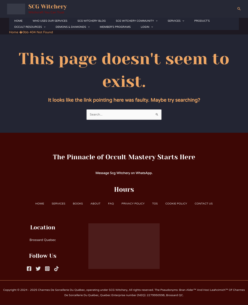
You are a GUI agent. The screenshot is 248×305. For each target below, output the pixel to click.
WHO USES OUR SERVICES (50, 20)
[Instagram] (47, 268)
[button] (239, 9)
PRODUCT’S (202, 20)
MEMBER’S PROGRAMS (115, 27)
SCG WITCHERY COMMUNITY (137, 21)
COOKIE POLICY (178, 203)
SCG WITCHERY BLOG (91, 20)
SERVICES (176, 21)
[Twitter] (38, 268)
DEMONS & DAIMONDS (73, 27)
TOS (156, 203)
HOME (18, 20)
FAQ (111, 203)
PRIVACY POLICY (133, 203)
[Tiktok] (56, 268)
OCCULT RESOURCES (29, 27)
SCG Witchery (47, 6)
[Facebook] (29, 268)
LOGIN (147, 27)
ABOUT (94, 203)
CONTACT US (207, 203)
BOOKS (76, 203)
